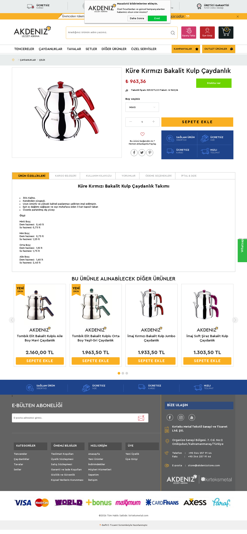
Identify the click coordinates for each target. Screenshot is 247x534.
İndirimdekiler (96, 470)
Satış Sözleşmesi (61, 470)
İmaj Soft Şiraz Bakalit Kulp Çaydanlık (207, 342)
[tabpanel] (40, 330)
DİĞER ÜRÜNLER (114, 49)
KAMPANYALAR (183, 49)
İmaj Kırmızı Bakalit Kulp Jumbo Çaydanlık (151, 342)
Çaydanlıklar (21, 465)
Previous (6, 324)
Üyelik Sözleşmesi (62, 465)
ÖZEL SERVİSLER (144, 49)
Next (241, 324)
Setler (17, 476)
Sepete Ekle (197, 122)
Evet (157, 18)
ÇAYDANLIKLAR (50, 49)
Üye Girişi (207, 35)
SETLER (91, 49)
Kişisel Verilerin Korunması (67, 486)
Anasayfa (94, 460)
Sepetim (93, 481)
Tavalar (18, 470)
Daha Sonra (137, 18)
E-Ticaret (113, 529)
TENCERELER (24, 49)
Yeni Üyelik (132, 460)
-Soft (103, 529)
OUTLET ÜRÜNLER (215, 49)
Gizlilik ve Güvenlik (63, 481)
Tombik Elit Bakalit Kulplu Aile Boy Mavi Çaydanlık (40, 342)
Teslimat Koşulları (62, 460)
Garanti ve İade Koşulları (66, 476)
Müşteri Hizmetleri (99, 476)
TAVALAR (74, 49)
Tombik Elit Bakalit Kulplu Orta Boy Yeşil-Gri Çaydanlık (95, 342)
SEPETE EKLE (39, 365)
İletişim (92, 486)
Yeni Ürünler (95, 465)
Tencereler (20, 460)
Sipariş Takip (188, 35)
